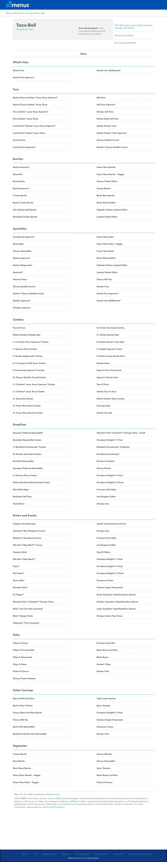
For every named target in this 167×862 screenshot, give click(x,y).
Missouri (10, 13)
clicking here (68, 803)
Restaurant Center (50, 854)
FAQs (36, 854)
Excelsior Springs (24, 13)
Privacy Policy (119, 854)
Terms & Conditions (101, 854)
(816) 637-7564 (26, 29)
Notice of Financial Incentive (140, 854)
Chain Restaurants (82, 854)
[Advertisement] (83, 830)
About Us (25, 854)
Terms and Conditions (54, 806)
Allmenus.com (53, 794)
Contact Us (66, 854)
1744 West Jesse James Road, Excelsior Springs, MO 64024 (134, 26)
